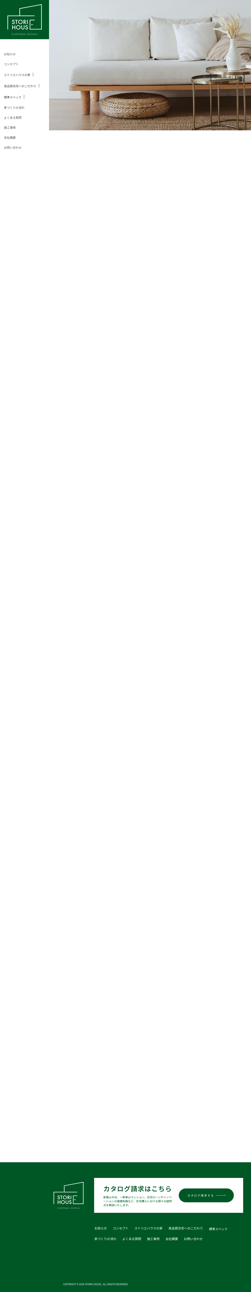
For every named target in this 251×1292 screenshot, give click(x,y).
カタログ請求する (200, 1191)
